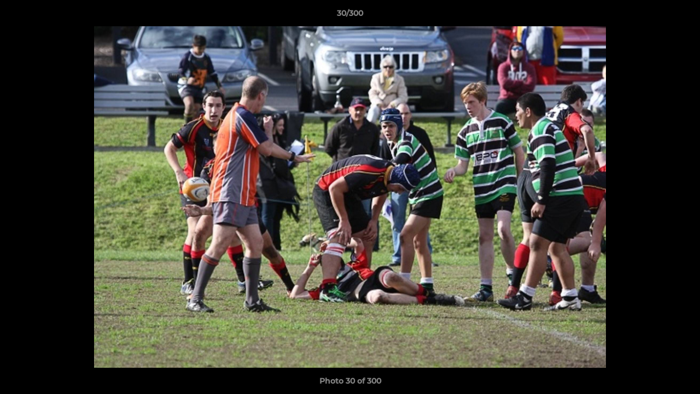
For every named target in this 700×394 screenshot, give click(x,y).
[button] (680, 16)
